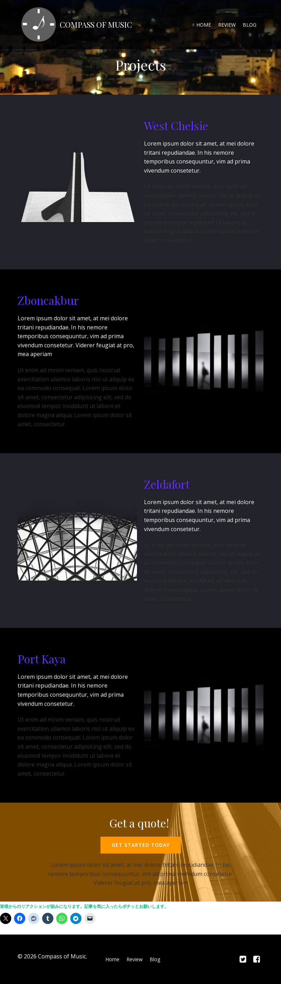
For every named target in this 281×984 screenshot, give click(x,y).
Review (227, 24)
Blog (249, 24)
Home (203, 24)
